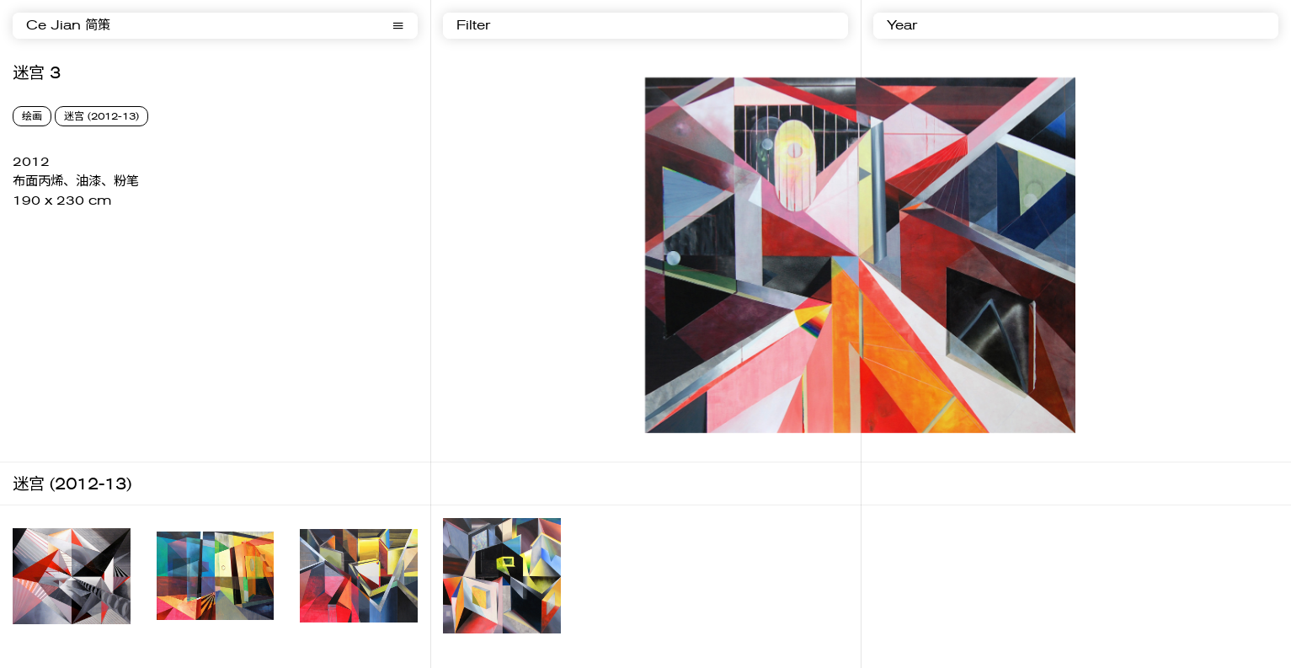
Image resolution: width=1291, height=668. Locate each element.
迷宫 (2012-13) (101, 116)
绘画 (32, 116)
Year (902, 25)
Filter (473, 25)
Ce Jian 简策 (68, 25)
